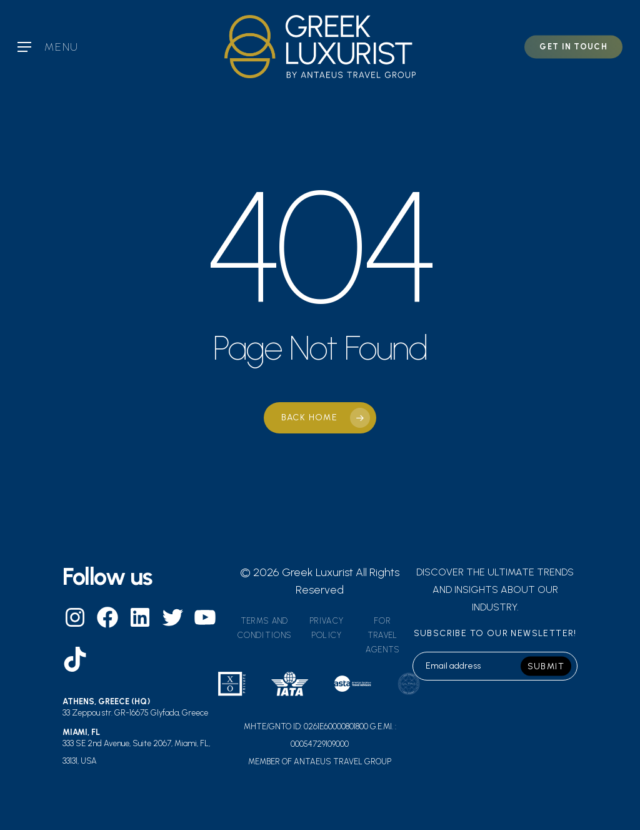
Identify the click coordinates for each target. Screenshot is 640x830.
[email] (495, 666)
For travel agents (383, 635)
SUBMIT (546, 665)
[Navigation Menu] (48, 47)
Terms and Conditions (264, 628)
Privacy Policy (327, 628)
